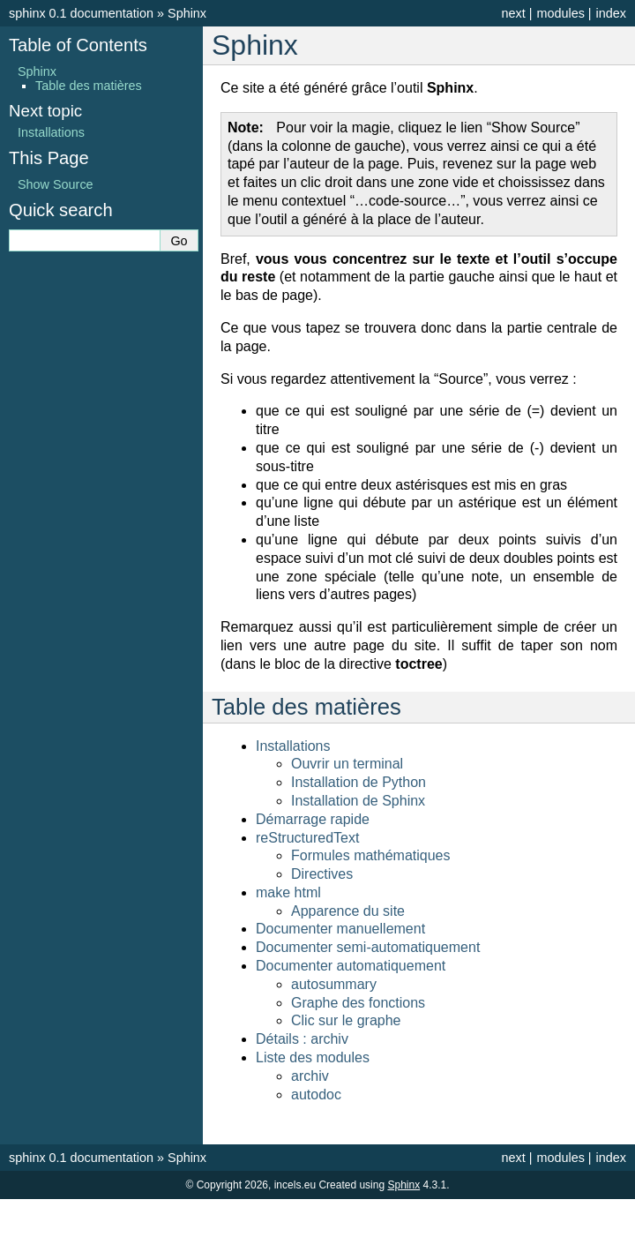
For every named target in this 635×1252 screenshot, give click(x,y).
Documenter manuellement (340, 928)
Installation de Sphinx (358, 800)
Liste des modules (313, 1057)
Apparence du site (348, 910)
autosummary (334, 984)
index (611, 13)
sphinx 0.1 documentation (81, 13)
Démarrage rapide (313, 819)
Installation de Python (358, 782)
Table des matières (88, 86)
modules (560, 13)
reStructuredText (307, 837)
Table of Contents (78, 45)
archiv (310, 1075)
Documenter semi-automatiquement (368, 947)
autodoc (316, 1094)
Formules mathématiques (371, 855)
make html (288, 892)
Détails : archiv (302, 1038)
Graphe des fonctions (358, 1002)
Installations (293, 745)
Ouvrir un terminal (347, 763)
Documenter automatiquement (350, 965)
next (513, 13)
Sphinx (187, 13)
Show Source (55, 184)
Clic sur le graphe (346, 1020)
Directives (322, 873)
